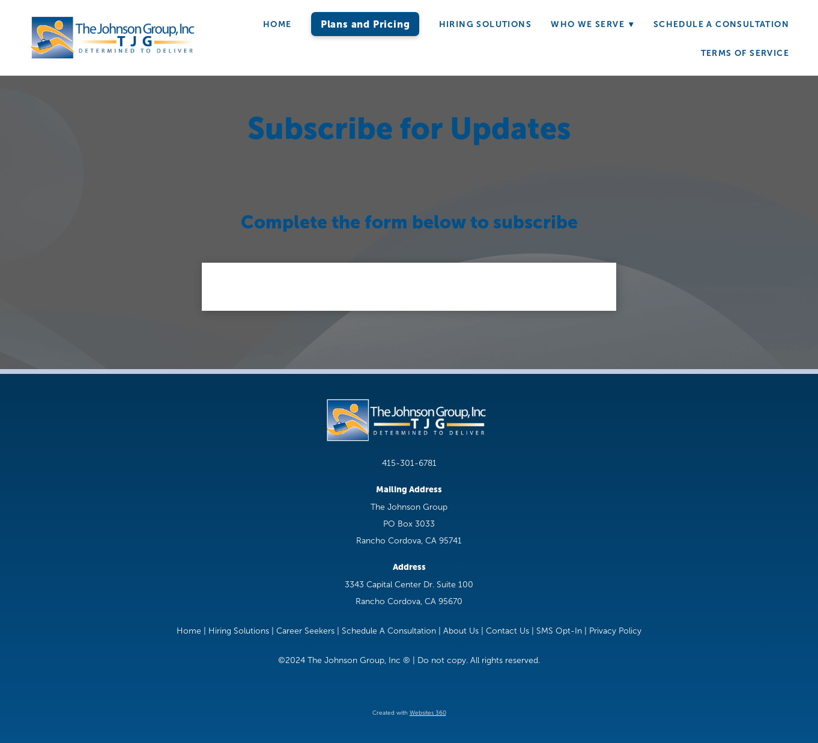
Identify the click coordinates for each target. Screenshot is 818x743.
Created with (409, 712)
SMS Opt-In (559, 630)
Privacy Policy (615, 630)
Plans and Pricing (365, 24)
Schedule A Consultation (721, 24)
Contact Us (507, 630)
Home (277, 24)
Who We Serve (592, 24)
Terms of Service (745, 53)
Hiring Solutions (485, 24)
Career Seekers (305, 630)
